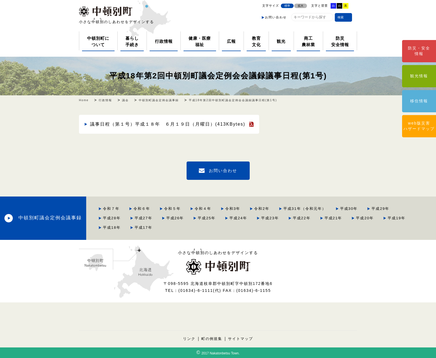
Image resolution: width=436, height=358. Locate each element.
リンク (189, 339)
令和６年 (141, 209)
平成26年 (175, 218)
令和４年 (203, 209)
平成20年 (365, 218)
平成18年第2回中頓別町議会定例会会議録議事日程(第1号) (218, 75)
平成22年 (302, 218)
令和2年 (261, 209)
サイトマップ (240, 339)
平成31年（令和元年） (304, 209)
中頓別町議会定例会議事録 (50, 217)
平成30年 (349, 209)
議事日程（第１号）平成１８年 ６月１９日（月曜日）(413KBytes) (167, 124)
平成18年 (112, 227)
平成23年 (270, 218)
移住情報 (419, 101)
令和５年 (172, 209)
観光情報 (419, 76)
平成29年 (380, 209)
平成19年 (396, 218)
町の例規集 (211, 339)
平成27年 (143, 218)
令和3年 (232, 209)
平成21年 (333, 218)
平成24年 (238, 218)
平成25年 (206, 218)
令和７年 (111, 209)
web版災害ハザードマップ (419, 126)
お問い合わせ (276, 17)
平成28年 (112, 218)
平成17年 (143, 227)
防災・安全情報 (419, 51)
